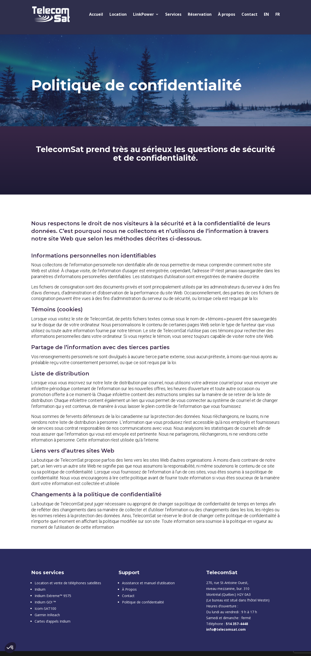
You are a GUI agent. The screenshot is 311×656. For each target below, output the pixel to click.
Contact (249, 15)
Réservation (200, 15)
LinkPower (143, 15)
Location (118, 15)
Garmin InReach (47, 615)
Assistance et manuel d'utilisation (148, 583)
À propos (226, 15)
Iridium (40, 589)
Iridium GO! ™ (45, 602)
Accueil (96, 15)
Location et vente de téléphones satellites (68, 583)
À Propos (129, 589)
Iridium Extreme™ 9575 (53, 595)
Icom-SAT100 (45, 608)
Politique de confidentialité (143, 602)
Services (173, 15)
